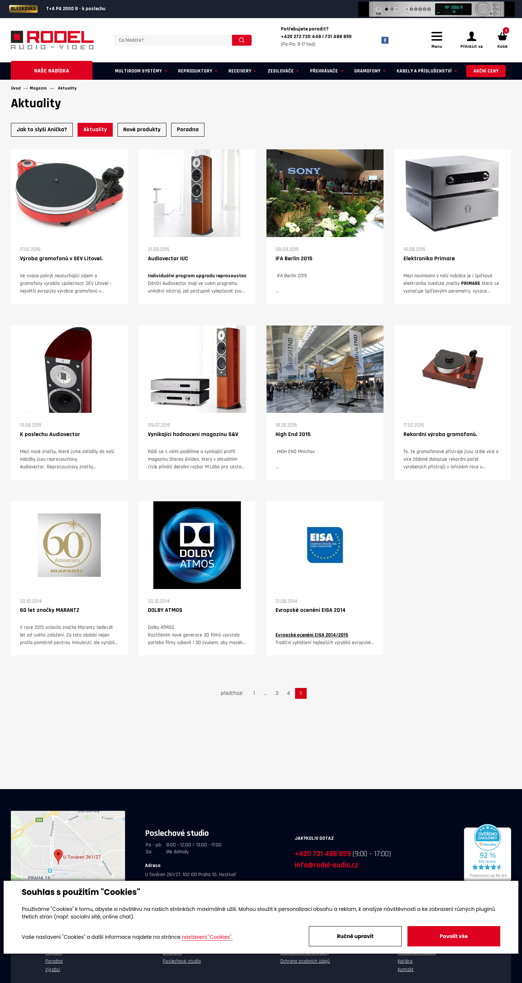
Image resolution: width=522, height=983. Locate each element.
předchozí (232, 695)
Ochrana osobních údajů (305, 963)
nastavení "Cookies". (207, 937)
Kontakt (406, 971)
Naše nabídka (51, 73)
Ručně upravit (355, 936)
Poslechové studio (182, 963)
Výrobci (52, 971)
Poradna (188, 132)
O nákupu (172, 955)
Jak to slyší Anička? (42, 132)
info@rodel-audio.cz (327, 867)
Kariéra (405, 963)
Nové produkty (142, 132)
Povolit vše (454, 936)
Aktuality (95, 132)
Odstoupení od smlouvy (304, 955)
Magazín (53, 955)
